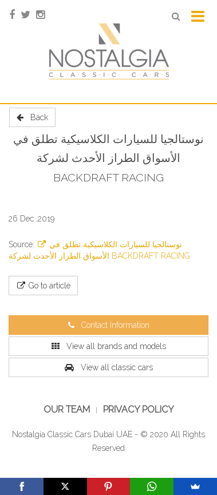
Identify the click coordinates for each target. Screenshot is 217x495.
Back (32, 117)
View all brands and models (109, 346)
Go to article (43, 285)
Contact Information (108, 325)
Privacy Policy (138, 409)
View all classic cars (109, 367)
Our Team (67, 409)
